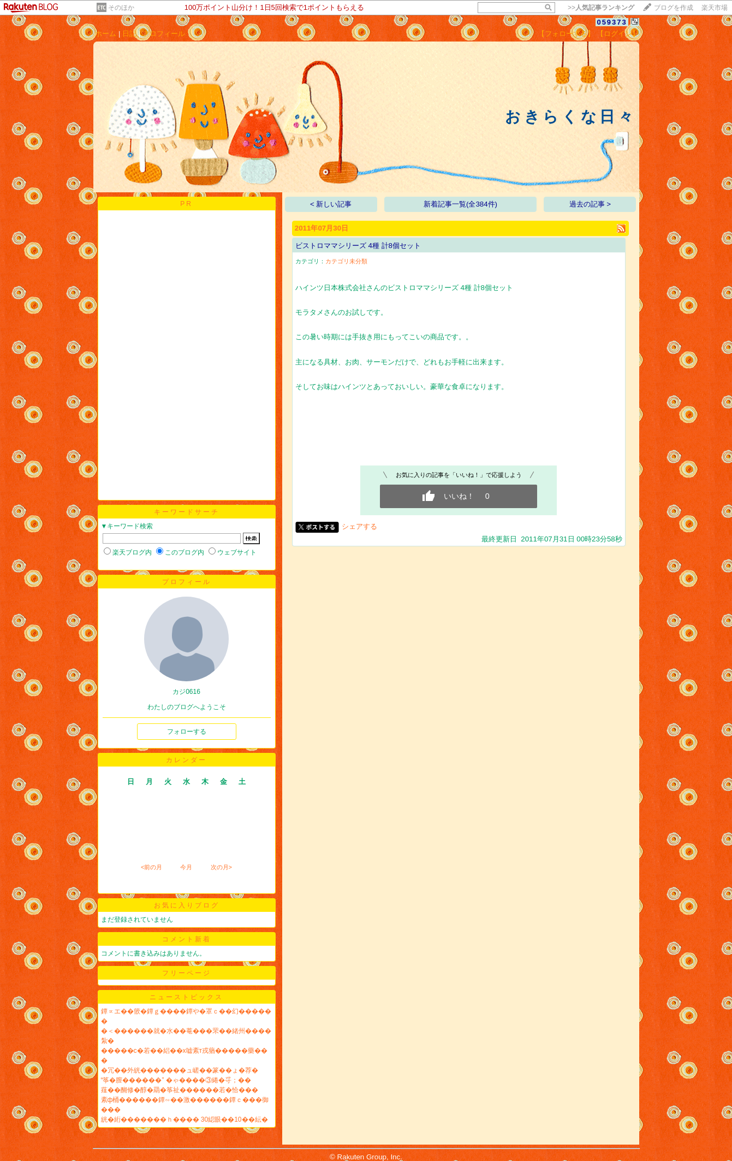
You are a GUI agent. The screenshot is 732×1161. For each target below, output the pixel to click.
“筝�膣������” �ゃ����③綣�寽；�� (176, 1080)
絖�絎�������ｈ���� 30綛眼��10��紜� (184, 1119)
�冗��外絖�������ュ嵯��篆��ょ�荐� (179, 1070)
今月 (186, 867)
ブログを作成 (673, 7)
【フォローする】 (566, 34)
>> (601, 7)
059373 (612, 22)
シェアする (359, 526)
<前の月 (151, 867)
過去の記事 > (590, 204)
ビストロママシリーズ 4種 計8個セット (358, 245)
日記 (129, 34)
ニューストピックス (186, 997)
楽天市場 (714, 7)
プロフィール (163, 34)
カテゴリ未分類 (346, 261)
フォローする (186, 731)
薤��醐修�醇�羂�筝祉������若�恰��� (179, 1090)
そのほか (121, 7)
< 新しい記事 (331, 204)
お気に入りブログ (186, 905)
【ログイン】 (618, 34)
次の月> (221, 867)
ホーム (105, 34)
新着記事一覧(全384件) (460, 204)
